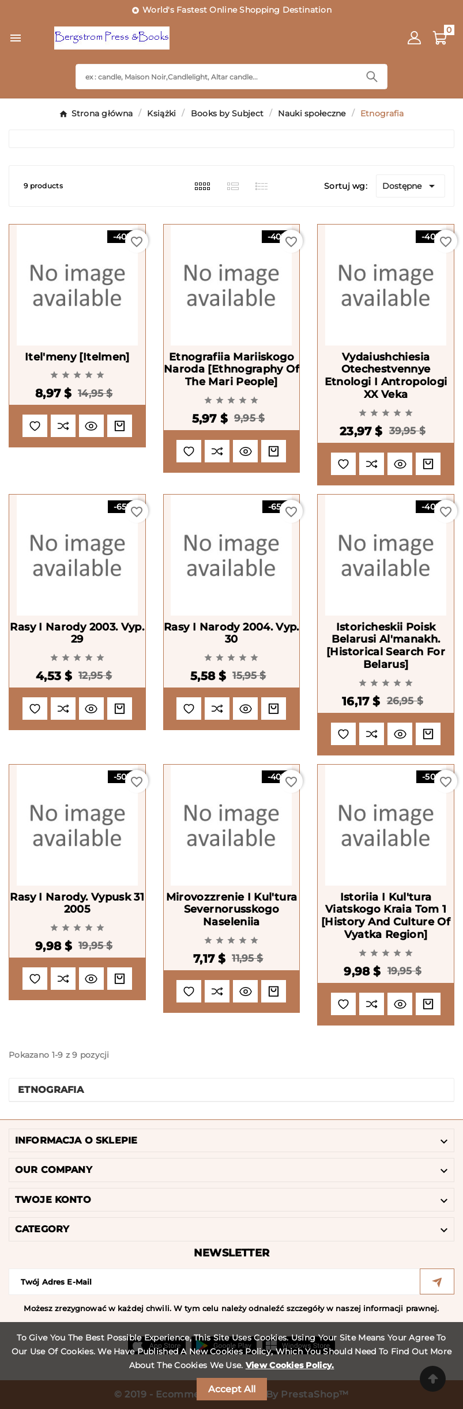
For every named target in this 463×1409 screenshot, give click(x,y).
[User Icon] (414, 37)
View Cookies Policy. (290, 1365)
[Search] (216, 76)
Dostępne (410, 186)
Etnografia (51, 1089)
